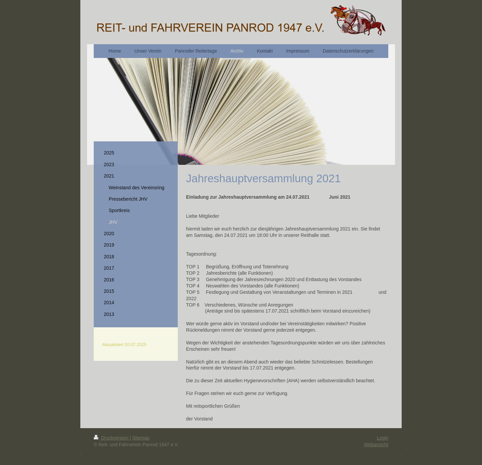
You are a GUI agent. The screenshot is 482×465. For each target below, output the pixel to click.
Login (382, 438)
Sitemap (140, 438)
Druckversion (112, 438)
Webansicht (376, 444)
